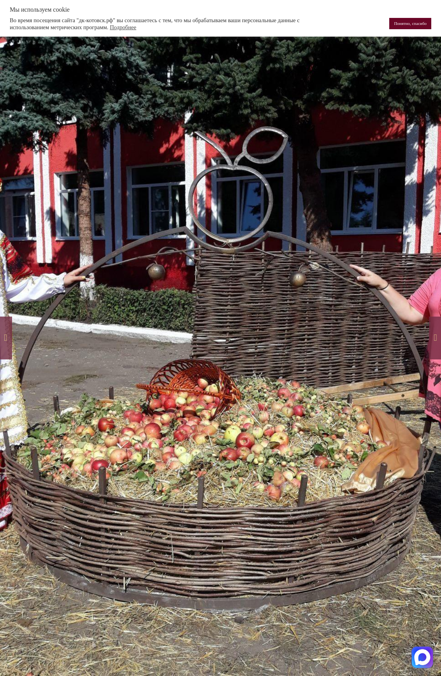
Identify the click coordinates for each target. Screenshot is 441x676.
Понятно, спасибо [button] (410, 23)
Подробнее (123, 27)
